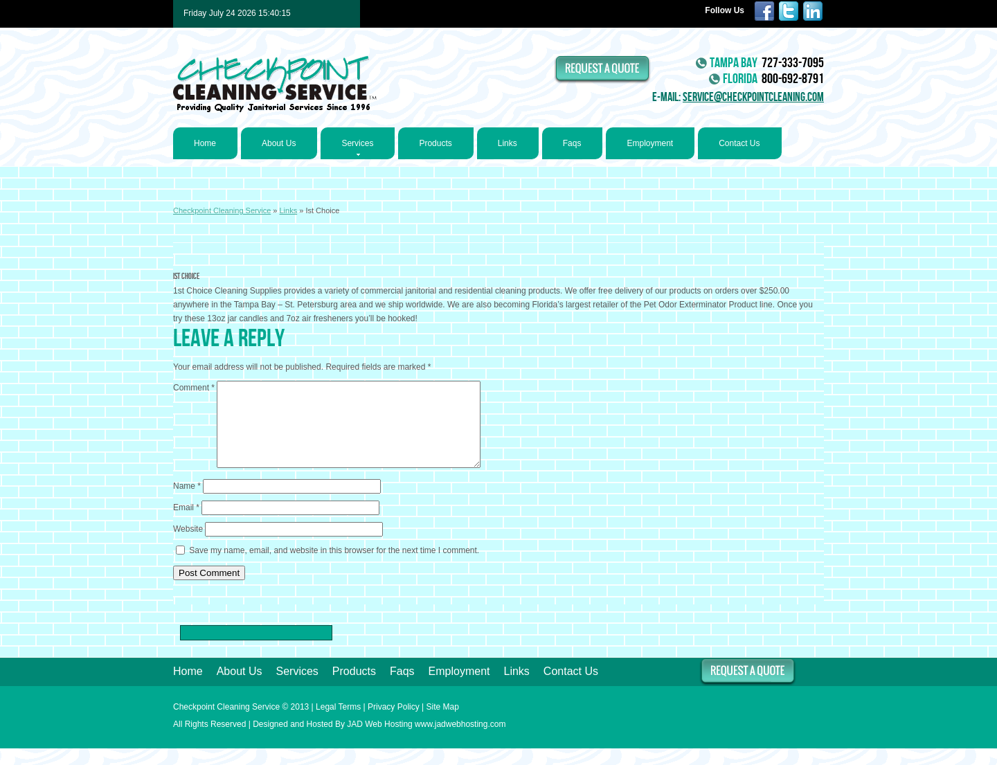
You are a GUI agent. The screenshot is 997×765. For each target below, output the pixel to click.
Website (188, 545)
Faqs (572, 143)
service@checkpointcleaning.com (753, 97)
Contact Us (739, 143)
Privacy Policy (394, 723)
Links (507, 143)
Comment (194, 388)
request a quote (603, 69)
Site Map (442, 723)
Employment (650, 143)
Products (435, 143)
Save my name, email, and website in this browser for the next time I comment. (334, 567)
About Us (279, 143)
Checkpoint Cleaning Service (275, 84)
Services (357, 147)
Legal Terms (338, 723)
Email (186, 524)
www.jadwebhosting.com (460, 741)
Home (205, 143)
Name (187, 502)
